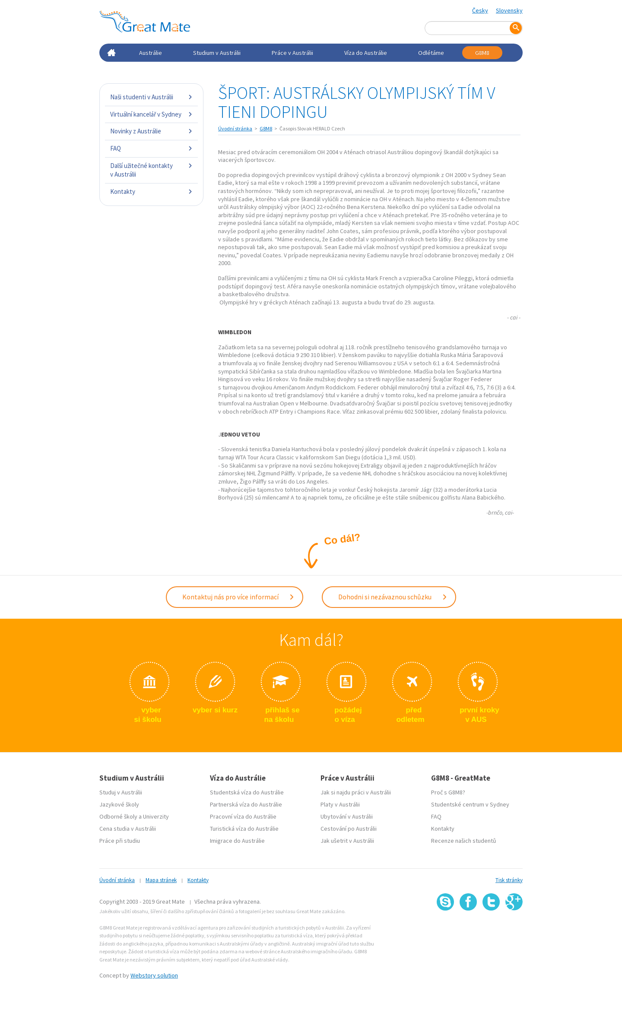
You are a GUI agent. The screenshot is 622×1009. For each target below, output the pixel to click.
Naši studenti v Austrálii (151, 97)
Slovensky (509, 10)
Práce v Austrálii (292, 53)
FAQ (151, 148)
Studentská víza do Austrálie (247, 792)
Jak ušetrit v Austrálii (347, 841)
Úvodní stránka (235, 128)
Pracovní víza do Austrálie (243, 816)
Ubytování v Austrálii (347, 816)
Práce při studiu (119, 841)
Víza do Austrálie (365, 53)
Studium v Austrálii (217, 53)
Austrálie (150, 53)
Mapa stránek (161, 880)
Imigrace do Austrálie (237, 841)
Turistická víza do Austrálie (244, 828)
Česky (480, 10)
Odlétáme (431, 53)
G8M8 (482, 53)
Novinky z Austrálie (151, 131)
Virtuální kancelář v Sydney (151, 114)
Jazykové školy (119, 804)
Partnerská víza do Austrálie (246, 804)
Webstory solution (154, 975)
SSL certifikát (491, 929)
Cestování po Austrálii (349, 828)
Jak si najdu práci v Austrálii (356, 792)
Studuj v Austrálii (120, 792)
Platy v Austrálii (340, 804)
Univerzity (156, 816)
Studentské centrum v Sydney (470, 804)
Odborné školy (118, 816)
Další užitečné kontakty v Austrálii (151, 169)
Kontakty (151, 191)
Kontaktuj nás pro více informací (238, 596)
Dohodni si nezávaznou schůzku (392, 596)
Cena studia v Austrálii (127, 828)
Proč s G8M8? (448, 792)
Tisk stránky (509, 880)
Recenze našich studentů (463, 841)
